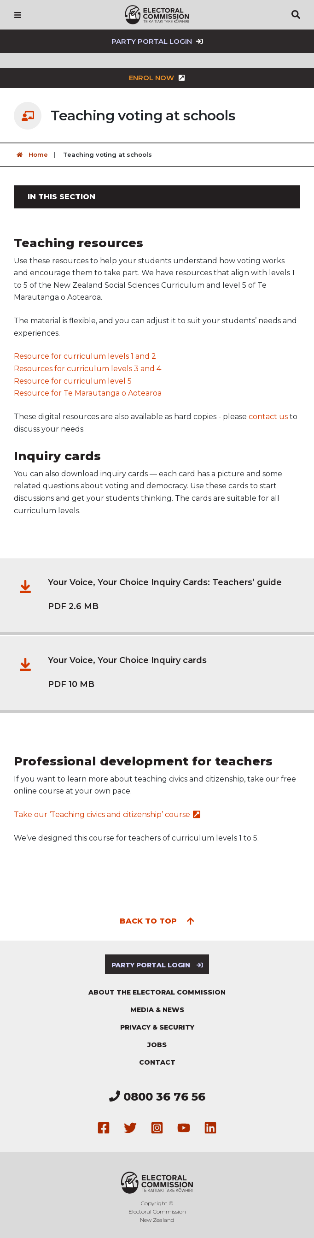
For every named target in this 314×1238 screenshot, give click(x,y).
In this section (61, 196)
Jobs (157, 1045)
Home (31, 155)
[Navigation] (18, 15)
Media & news (157, 1010)
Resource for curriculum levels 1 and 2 (85, 356)
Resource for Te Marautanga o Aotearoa (88, 393)
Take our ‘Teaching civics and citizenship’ (107, 814)
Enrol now (157, 77)
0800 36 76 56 (157, 1096)
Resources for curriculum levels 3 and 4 (87, 368)
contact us (268, 416)
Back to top (157, 920)
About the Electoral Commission (157, 992)
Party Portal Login (157, 41)
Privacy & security (157, 1027)
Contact (157, 1062)
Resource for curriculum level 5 (73, 381)
